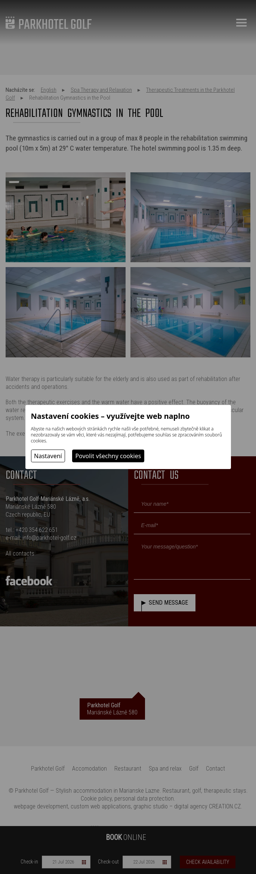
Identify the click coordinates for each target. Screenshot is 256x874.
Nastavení (48, 456)
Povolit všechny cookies (108, 456)
